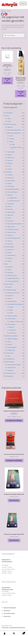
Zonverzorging (11, 324)
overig (13, 144)
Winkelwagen (22, 632)
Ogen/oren (10, 215)
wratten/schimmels (14, 200)
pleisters (9, 344)
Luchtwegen (10, 203)
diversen (9, 269)
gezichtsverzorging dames (14, 130)
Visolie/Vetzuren (11, 232)
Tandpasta (10, 370)
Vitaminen (10, 235)
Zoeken (14, 633)
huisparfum (10, 272)
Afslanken (10, 175)
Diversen (9, 252)
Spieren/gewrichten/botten (14, 223)
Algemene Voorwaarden (10, 607)
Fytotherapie (10, 186)
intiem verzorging (12, 315)
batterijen (10, 267)
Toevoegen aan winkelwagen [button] (7, 80)
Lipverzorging (11, 152)
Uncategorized (9, 376)
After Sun (11, 327)
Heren (9, 121)
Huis (7, 264)
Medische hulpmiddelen (12, 336)
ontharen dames (11, 318)
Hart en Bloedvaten (12, 192)
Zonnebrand (12, 333)
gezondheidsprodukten (13, 189)
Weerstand (10, 244)
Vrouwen (9, 241)
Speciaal (9, 169)
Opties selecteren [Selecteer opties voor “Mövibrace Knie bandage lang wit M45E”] (14, 540)
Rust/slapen (10, 221)
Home (4, 11)
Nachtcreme (10, 157)
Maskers (9, 154)
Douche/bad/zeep (12, 301)
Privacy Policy (7, 616)
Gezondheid (9, 172)
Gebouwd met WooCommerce (17, 627)
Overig (9, 218)
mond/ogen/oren (10, 359)
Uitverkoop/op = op (11, 373)
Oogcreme (10, 160)
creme (11, 135)
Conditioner (10, 249)
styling (9, 261)
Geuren (7, 115)
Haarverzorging (10, 246)
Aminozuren (10, 177)
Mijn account (4, 633)
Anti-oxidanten (11, 180)
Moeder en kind (9, 353)
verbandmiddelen (11, 347)
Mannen (9, 206)
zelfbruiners (12, 330)
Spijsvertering (11, 226)
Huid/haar (10, 195)
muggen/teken (13, 198)
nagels (11, 310)
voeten (11, 313)
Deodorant (10, 295)
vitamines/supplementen (14, 238)
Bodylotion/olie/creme (13, 292)
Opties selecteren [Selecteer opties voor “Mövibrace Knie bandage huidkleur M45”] (14, 500)
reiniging (11, 138)
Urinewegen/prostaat (13, 229)
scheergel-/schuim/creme (16, 321)
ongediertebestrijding (13, 278)
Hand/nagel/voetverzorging (14, 304)
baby (8, 356)
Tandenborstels (11, 367)
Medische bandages (12, 338)
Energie (9, 183)
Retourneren (7, 610)
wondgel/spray (11, 350)
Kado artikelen (9, 284)
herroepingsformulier (9, 613)
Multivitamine (11, 212)
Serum (9, 166)
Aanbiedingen (9, 112)
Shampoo (9, 258)
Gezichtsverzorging (11, 124)
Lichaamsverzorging (11, 290)
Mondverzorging (10, 361)
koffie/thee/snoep (12, 275)
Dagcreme (10, 127)
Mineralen (10, 209)
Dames (9, 118)
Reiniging (9, 163)
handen (11, 307)
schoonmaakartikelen (13, 281)
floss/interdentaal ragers (13, 364)
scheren (11, 141)
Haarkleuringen (11, 255)
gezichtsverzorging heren (14, 133)
